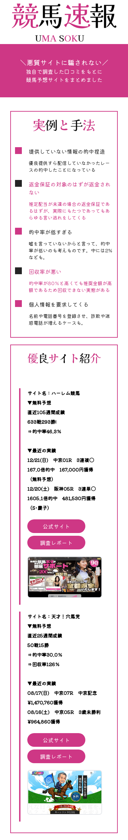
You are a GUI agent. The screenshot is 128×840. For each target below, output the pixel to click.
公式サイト (56, 526)
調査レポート (56, 542)
